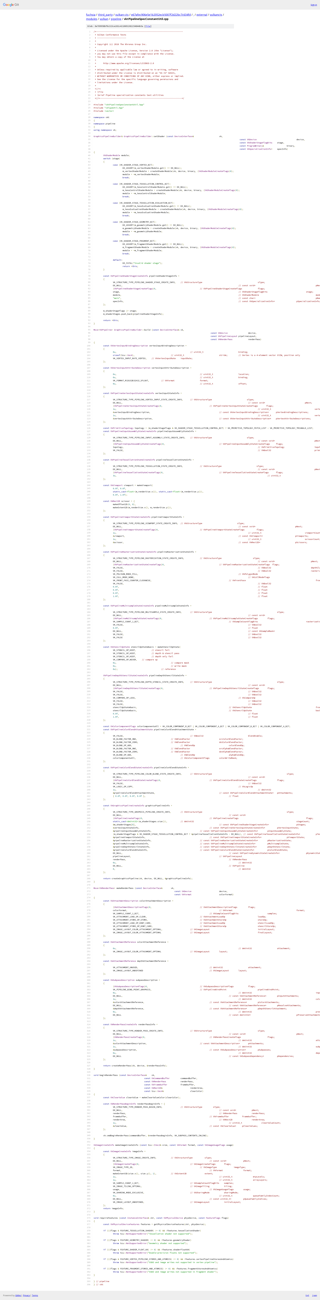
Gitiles (18, 1295)
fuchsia (90, 14)
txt (307, 1295)
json (314, 1295)
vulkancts (216, 14)
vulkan (104, 19)
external (202, 14)
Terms (35, 1295)
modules (91, 19)
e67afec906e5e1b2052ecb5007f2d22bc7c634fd (161, 14)
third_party (105, 14)
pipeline (116, 19)
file (148, 26)
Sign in (314, 4)
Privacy (26, 1295)
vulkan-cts (122, 14)
